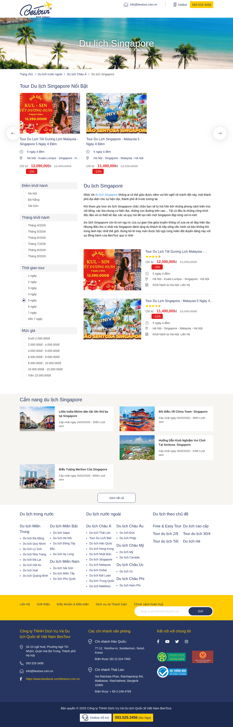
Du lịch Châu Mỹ (130, 545)
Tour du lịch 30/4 (196, 534)
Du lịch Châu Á (98, 526)
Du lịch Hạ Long (63, 554)
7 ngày (32, 312)
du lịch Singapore (106, 194)
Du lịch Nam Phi (130, 585)
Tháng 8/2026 (37, 250)
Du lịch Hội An (32, 565)
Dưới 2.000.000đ (39, 338)
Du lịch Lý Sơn (32, 549)
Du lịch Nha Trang (34, 554)
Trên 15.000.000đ (39, 375)
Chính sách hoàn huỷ (148, 604)
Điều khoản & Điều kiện (73, 604)
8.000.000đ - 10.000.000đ (44, 363)
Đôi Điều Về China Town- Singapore (183, 411)
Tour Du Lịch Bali (100, 538)
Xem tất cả (116, 498)
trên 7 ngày (35, 319)
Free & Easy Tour (167, 526)
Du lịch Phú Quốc (64, 578)
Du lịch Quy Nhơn (34, 543)
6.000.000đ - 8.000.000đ (43, 357)
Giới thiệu (43, 604)
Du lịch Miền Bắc (64, 526)
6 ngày (32, 306)
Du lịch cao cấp (196, 526)
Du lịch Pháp (128, 538)
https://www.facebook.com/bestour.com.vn (53, 679)
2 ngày (32, 282)
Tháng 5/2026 (37, 231)
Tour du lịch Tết (165, 541)
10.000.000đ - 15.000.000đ (45, 369)
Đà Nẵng (33, 199)
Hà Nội (31, 158)
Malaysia (126, 158)
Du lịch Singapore (100, 559)
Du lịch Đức (127, 532)
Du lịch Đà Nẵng (33, 538)
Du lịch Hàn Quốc (100, 543)
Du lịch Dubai (98, 570)
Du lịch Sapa (61, 532)
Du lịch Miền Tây (64, 573)
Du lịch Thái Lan (99, 532)
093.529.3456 (126, 717)
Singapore (65, 158)
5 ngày (32, 300)
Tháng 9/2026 (37, 256)
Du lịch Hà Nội (62, 538)
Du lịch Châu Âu (129, 526)
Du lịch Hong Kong (101, 548)
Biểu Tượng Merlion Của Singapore (83, 469)
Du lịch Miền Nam (64, 561)
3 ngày (32, 288)
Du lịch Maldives (100, 586)
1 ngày (32, 275)
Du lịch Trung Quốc (101, 580)
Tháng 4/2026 (37, 225)
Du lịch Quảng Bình (35, 575)
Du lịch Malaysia (100, 564)
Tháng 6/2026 (37, 237)
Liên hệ (25, 604)
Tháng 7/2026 (37, 243)
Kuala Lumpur (47, 158)
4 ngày (32, 294)
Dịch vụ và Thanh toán (111, 604)
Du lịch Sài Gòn (63, 568)
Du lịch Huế (30, 570)
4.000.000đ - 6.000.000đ (43, 350)
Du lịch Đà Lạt (32, 559)
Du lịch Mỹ (126, 552)
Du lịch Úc (126, 571)
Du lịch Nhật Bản (100, 554)
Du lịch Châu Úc (129, 565)
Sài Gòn (33, 205)
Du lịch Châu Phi (130, 579)
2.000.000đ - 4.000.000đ (43, 344)
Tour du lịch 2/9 (165, 534)
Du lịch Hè (191, 541)
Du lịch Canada (130, 557)
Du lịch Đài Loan (100, 575)
